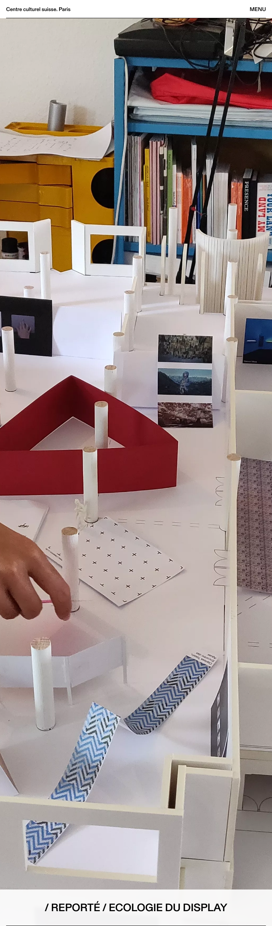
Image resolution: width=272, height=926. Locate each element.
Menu (258, 9)
